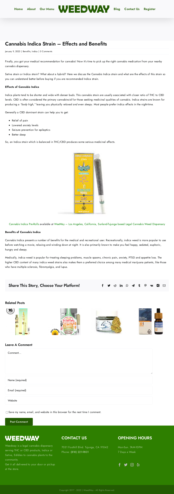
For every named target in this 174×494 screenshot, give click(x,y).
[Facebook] (119, 464)
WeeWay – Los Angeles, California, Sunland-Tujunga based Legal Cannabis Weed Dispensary (109, 224)
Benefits (26, 51)
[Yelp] (138, 464)
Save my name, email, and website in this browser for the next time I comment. (54, 412)
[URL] (79, 400)
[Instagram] (132, 464)
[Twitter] (125, 464)
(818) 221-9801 (80, 452)
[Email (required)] (79, 390)
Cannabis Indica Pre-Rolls (24, 224)
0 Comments (46, 51)
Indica (34, 51)
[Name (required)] (79, 380)
